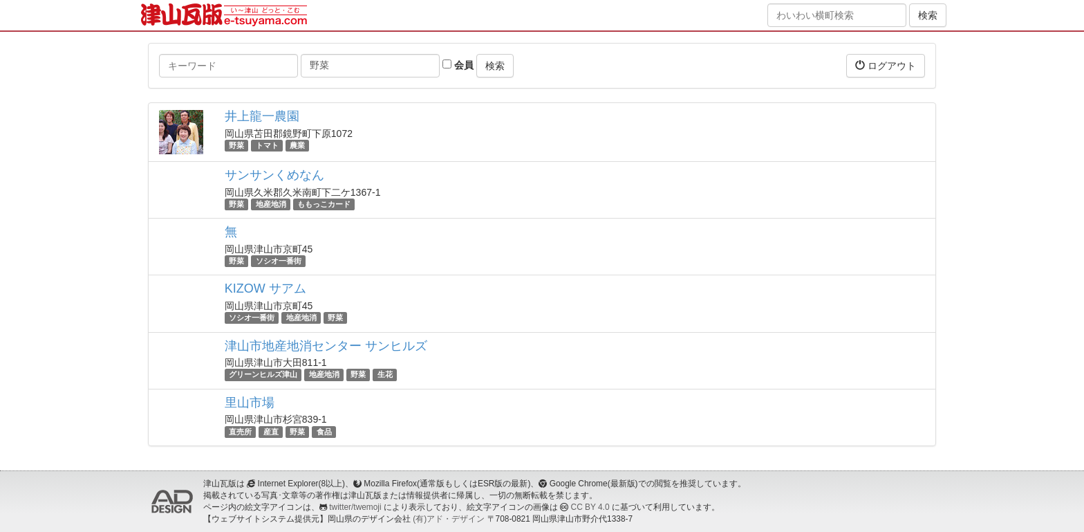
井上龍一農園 (262, 116)
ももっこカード (324, 204)
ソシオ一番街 (278, 261)
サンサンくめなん (274, 175)
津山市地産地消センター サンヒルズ (326, 346)
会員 (458, 65)
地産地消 (271, 204)
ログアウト (885, 65)
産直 (271, 432)
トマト (267, 145)
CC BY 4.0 (590, 507)
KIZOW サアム (265, 288)
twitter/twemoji (355, 507)
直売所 (240, 432)
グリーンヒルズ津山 (263, 375)
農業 (297, 145)
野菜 (236, 145)
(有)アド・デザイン (449, 519)
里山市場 (249, 403)
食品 (324, 432)
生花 (385, 375)
